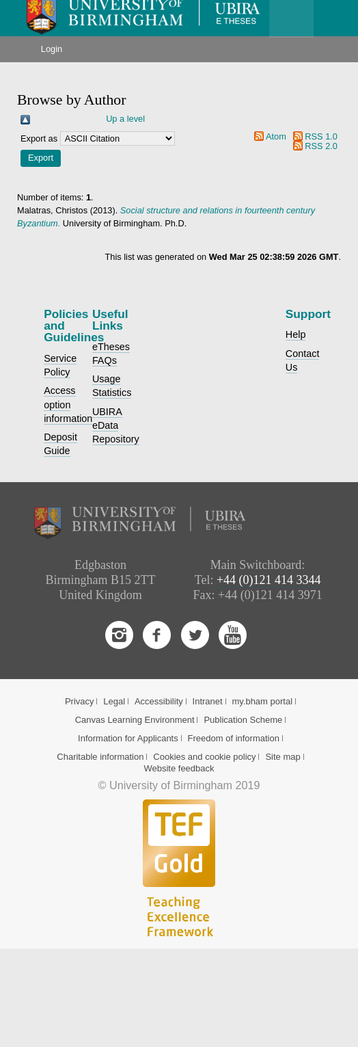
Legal (114, 701)
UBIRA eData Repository (115, 425)
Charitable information (100, 757)
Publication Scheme (243, 720)
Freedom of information (233, 738)
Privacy (79, 701)
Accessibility (159, 701)
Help (296, 334)
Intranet (208, 701)
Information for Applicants (128, 738)
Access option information (68, 404)
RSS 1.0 (321, 136)
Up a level (125, 119)
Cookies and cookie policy (204, 757)
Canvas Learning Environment (135, 720)
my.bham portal (262, 701)
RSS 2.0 (321, 146)
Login (51, 49)
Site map (282, 757)
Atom (276, 136)
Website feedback (178, 768)
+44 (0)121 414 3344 (269, 580)
